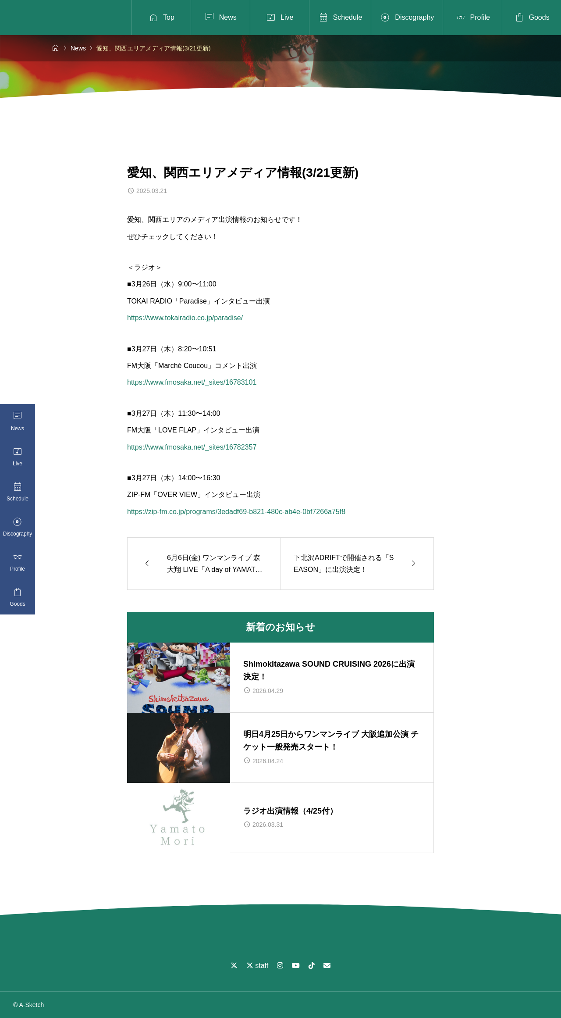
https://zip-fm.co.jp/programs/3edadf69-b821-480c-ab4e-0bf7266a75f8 (236, 511)
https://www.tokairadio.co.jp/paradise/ (185, 317)
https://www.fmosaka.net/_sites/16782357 (191, 447)
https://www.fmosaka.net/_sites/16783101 (191, 382)
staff (257, 965)
